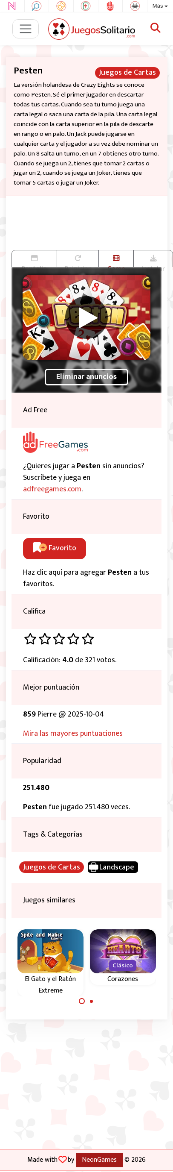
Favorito (54, 548)
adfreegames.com (52, 489)
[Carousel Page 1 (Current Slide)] (82, 1001)
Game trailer (116, 261)
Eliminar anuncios (86, 376)
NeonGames (99, 1159)
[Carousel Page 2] (92, 1001)
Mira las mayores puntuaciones (73, 733)
